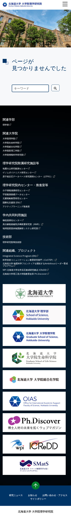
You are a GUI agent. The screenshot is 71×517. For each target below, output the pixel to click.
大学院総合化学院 (11, 146)
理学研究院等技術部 (12, 242)
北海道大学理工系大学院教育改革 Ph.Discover (25, 274)
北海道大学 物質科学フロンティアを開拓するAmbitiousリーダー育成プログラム (35, 264)
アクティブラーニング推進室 (16, 206)
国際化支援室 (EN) (11, 202)
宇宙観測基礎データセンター (16, 194)
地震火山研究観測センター (15, 168)
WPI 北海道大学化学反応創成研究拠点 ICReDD (24, 270)
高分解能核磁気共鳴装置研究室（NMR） (22, 224)
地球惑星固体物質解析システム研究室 (20, 228)
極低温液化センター (12, 220)
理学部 (6, 124)
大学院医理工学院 (11, 150)
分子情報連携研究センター (15, 190)
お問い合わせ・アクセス (54, 495)
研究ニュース (16, 495)
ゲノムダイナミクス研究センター (18, 172)
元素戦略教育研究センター (15, 198)
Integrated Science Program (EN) (19, 256)
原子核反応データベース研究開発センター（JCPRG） (28, 176)
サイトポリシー (38, 498)
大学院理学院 (9, 138)
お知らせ (32, 495)
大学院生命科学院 (11, 142)
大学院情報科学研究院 (13, 154)
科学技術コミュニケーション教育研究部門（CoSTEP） (28, 260)
